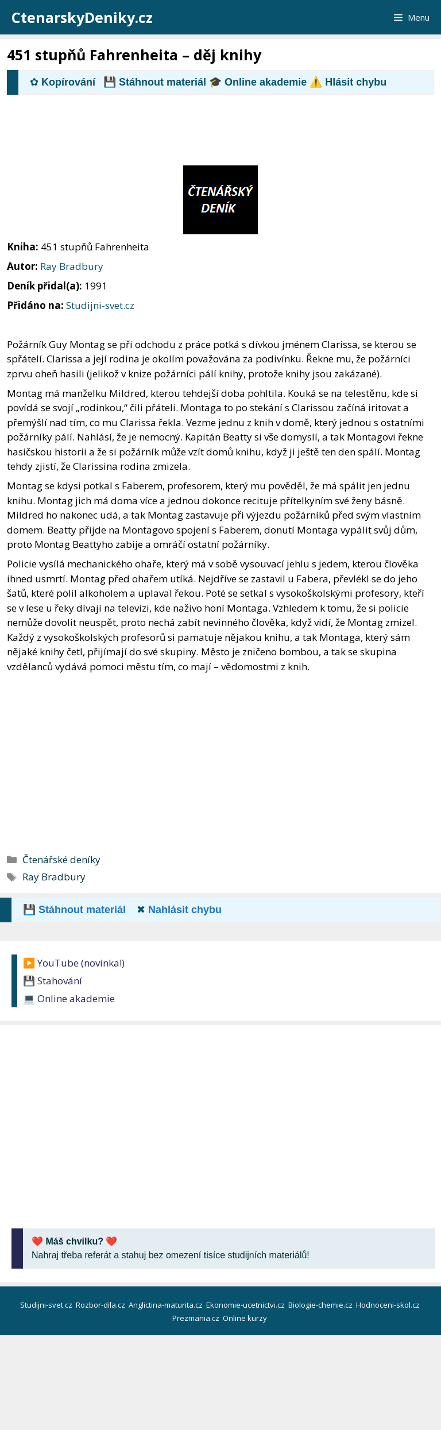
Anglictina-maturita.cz (166, 1305)
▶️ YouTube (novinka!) (74, 962)
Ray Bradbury (71, 266)
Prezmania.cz (196, 1318)
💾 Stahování (52, 980)
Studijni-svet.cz (100, 305)
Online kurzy (246, 1318)
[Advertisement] (216, 135)
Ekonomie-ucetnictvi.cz (246, 1305)
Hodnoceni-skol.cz (388, 1305)
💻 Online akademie (69, 998)
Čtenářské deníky (61, 859)
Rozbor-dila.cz (101, 1305)
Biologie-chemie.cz (321, 1305)
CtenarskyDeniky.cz (82, 17)
